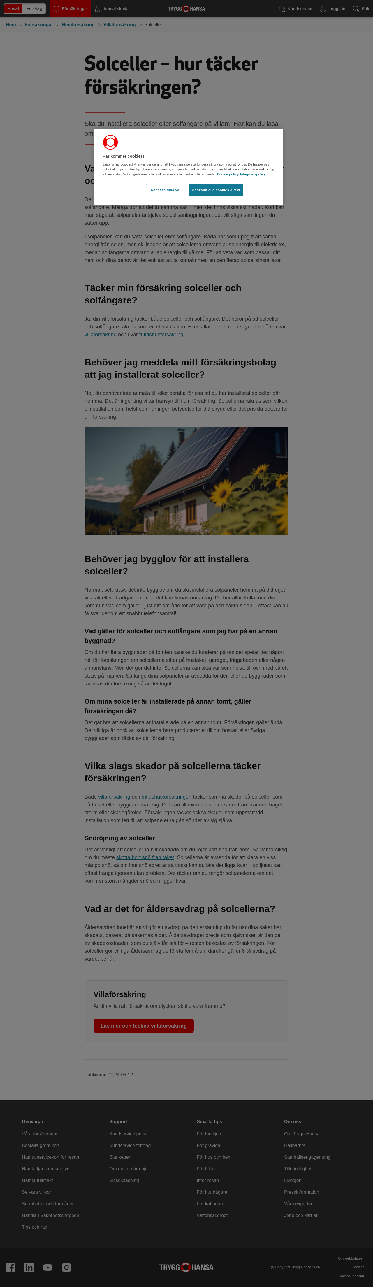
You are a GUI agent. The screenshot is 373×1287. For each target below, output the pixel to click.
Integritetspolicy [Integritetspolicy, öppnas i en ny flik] (253, 174)
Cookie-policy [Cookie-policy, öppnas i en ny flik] (228, 174)
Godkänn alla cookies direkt (216, 190)
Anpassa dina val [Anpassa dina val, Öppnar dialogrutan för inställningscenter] (165, 190)
